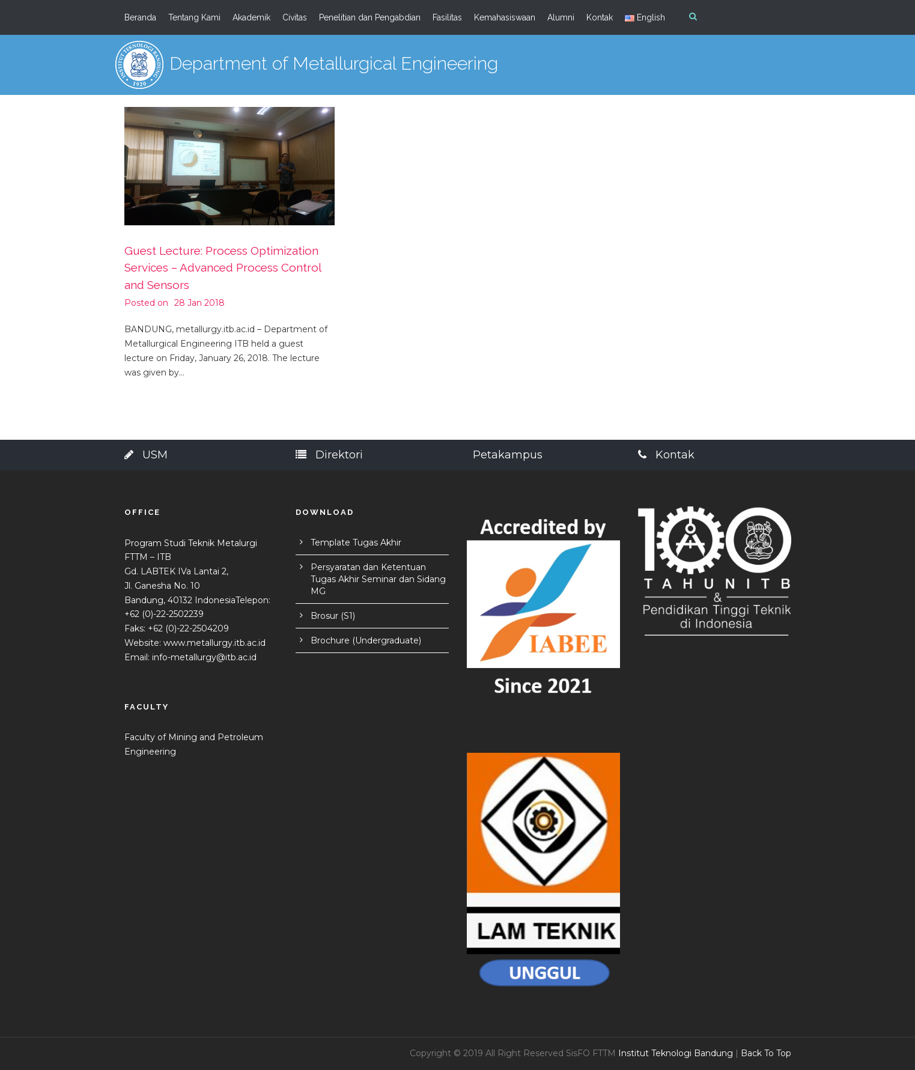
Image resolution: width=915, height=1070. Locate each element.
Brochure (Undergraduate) (366, 640)
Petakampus (508, 454)
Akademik (251, 17)
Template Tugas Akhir (356, 542)
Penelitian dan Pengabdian (370, 17)
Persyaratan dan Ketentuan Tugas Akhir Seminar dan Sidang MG (378, 579)
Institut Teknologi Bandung (675, 1053)
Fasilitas (447, 17)
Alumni (560, 17)
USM (146, 454)
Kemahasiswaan (504, 17)
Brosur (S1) (333, 615)
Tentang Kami (194, 17)
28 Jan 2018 (199, 302)
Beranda (140, 17)
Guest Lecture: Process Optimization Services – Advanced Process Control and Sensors (222, 267)
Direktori (329, 454)
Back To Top (766, 1053)
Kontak (599, 17)
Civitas (294, 17)
